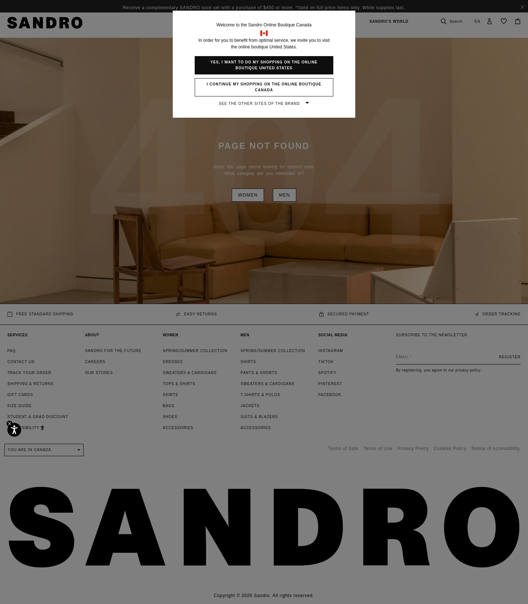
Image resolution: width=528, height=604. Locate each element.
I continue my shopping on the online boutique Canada (264, 87)
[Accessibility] (14, 430)
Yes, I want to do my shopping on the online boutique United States (264, 65)
